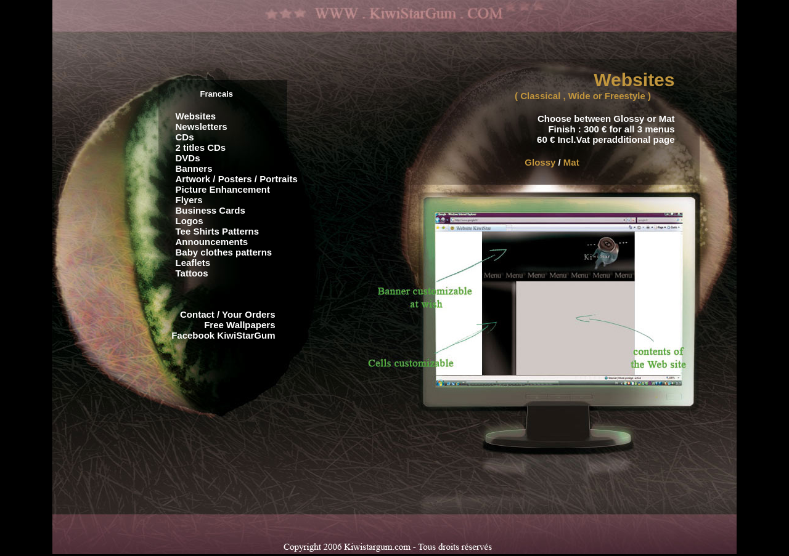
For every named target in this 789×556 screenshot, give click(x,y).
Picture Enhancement (223, 189)
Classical (540, 96)
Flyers (189, 200)
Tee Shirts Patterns (218, 231)
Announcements (212, 241)
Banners (194, 168)
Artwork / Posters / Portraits (237, 179)
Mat (571, 162)
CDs (185, 137)
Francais (216, 94)
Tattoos (192, 273)
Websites (196, 116)
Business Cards (210, 210)
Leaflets (193, 262)
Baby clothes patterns (224, 252)
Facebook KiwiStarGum (223, 335)
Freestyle (625, 96)
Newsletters (201, 126)
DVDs (188, 158)
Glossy (540, 162)
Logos (189, 221)
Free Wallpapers (239, 325)
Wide (579, 96)
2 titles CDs (201, 147)
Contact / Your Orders (227, 314)
